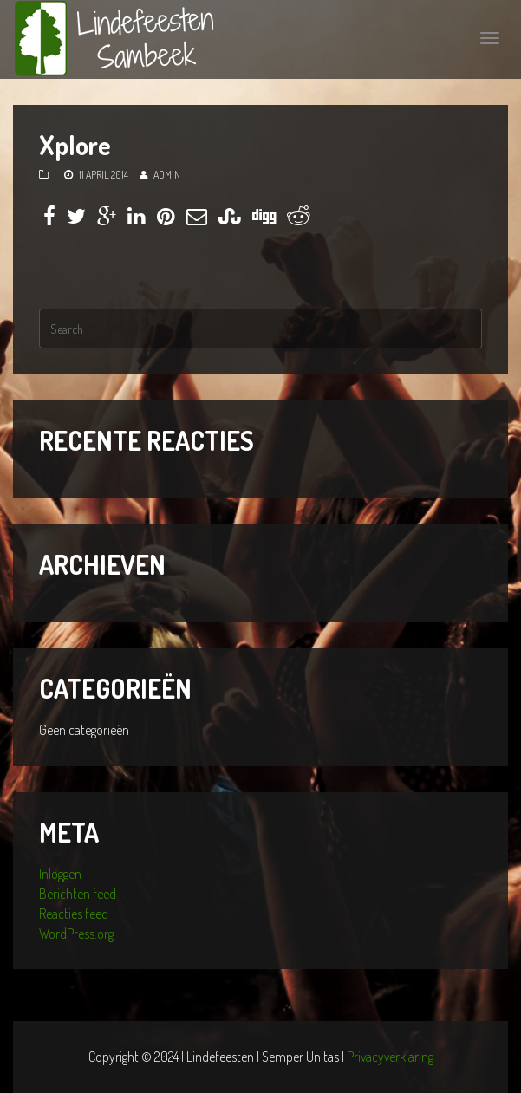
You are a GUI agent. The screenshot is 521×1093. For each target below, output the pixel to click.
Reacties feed (73, 913)
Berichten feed (77, 893)
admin (166, 174)
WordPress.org (76, 933)
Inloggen (60, 873)
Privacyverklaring (390, 1056)
